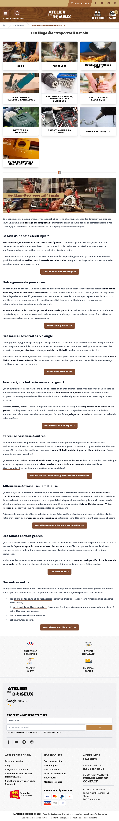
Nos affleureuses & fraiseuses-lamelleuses (60, 525)
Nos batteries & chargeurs (59, 425)
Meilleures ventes (53, 782)
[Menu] (6, 13)
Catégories (18, 25)
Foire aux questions (15, 761)
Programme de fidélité (16, 769)
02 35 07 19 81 (93, 768)
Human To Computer (97, 814)
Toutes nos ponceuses (59, 325)
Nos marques (51, 765)
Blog (7, 765)
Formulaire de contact (95, 780)
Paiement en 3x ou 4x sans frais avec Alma (18, 775)
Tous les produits (53, 761)
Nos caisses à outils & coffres (59, 627)
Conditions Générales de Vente (35, 818)
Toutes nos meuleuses (59, 371)
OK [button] (99, 727)
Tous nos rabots (59, 571)
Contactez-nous (80, 3)
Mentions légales (61, 818)
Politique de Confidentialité (85, 818)
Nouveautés (50, 777)
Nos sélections (51, 769)
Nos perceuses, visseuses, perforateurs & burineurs (59, 475)
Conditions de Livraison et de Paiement (20, 782)
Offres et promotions (55, 773)
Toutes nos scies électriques (59, 271)
